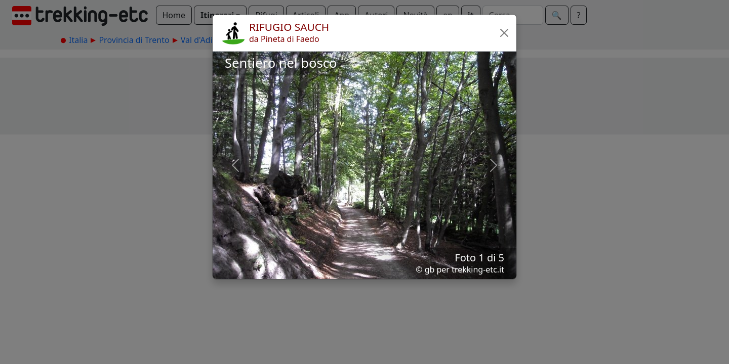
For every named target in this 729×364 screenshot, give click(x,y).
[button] (504, 33)
